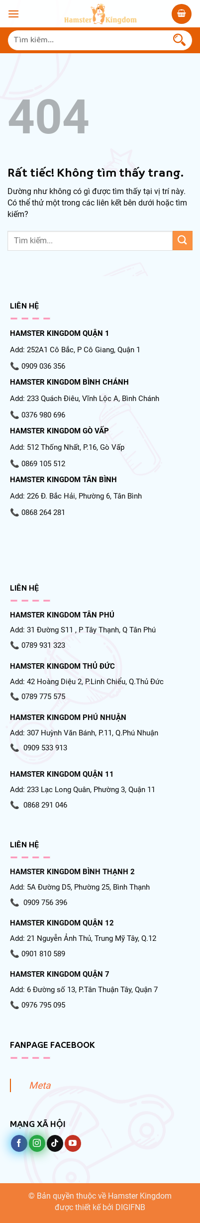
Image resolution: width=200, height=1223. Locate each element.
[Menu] (13, 13)
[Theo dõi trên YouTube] (73, 1143)
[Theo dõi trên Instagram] (37, 1143)
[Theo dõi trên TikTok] (55, 1143)
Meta (39, 1085)
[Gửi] (179, 40)
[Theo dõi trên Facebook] (19, 1143)
